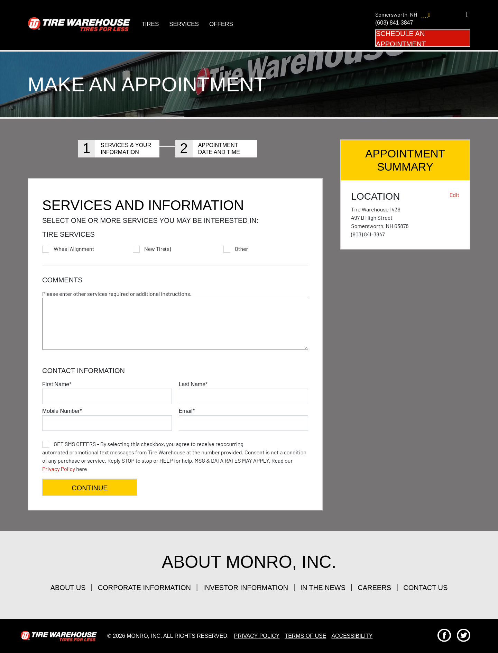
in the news (322, 587)
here (174, 456)
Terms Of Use (305, 636)
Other (241, 249)
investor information (245, 587)
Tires (150, 24)
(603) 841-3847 (394, 23)
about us (68, 587)
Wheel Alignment (74, 249)
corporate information (144, 587)
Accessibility (351, 636)
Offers (221, 24)
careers (374, 587)
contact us (425, 587)
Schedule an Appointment (401, 38)
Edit (454, 194)
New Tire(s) (157, 249)
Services (184, 24)
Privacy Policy (58, 468)
